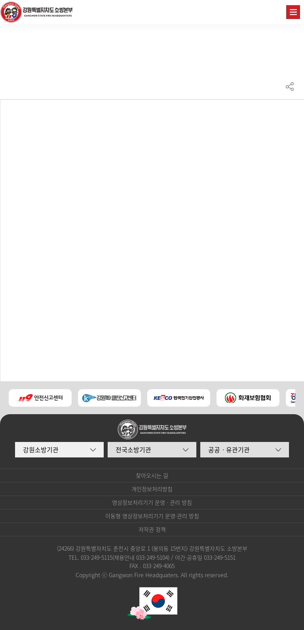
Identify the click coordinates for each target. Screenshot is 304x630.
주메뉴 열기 (293, 12)
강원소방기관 (41, 449)
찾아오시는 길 (152, 475)
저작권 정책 (152, 529)
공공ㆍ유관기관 (229, 449)
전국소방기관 (133, 449)
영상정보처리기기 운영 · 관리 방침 (152, 502)
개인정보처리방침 (152, 489)
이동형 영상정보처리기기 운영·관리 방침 (152, 516)
